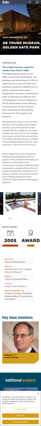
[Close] (38, 393)
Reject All (20, 416)
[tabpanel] (20, 203)
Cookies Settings (20, 409)
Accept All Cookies (20, 422)
